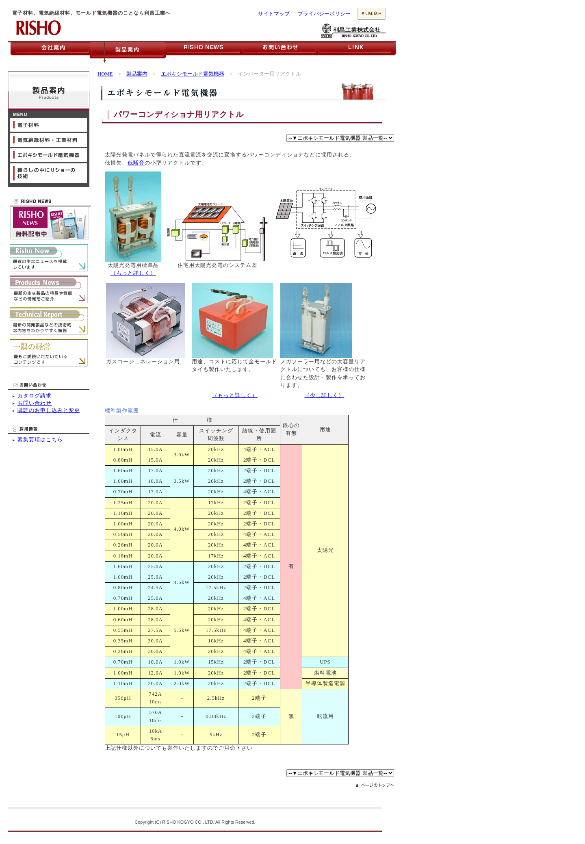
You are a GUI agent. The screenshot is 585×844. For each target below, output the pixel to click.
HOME (105, 74)
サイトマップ (274, 14)
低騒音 (136, 163)
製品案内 (136, 74)
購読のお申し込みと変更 (48, 410)
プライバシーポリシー (324, 14)
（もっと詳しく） (133, 273)
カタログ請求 (34, 396)
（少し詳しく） (324, 395)
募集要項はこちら (40, 440)
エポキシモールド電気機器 (192, 74)
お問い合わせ (34, 403)
